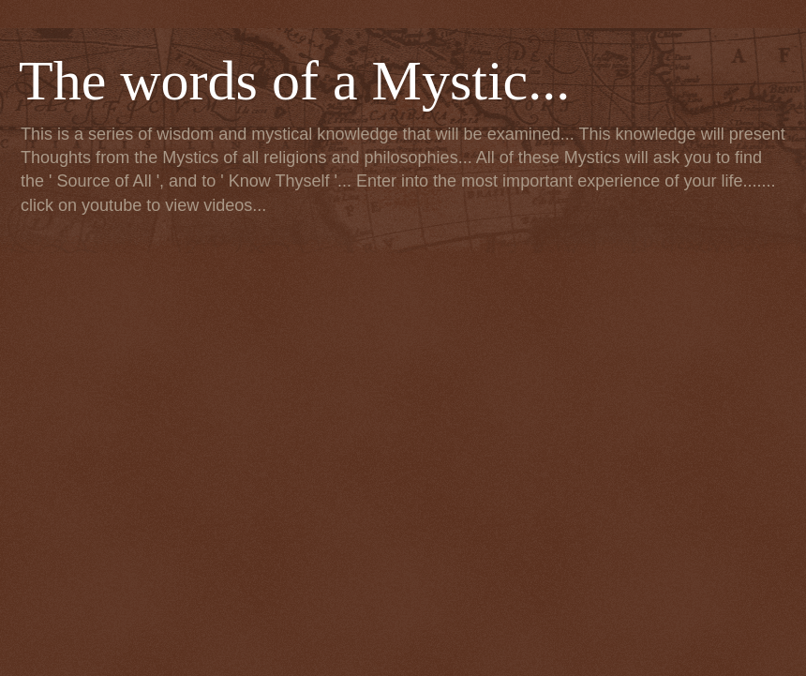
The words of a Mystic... (294, 81)
